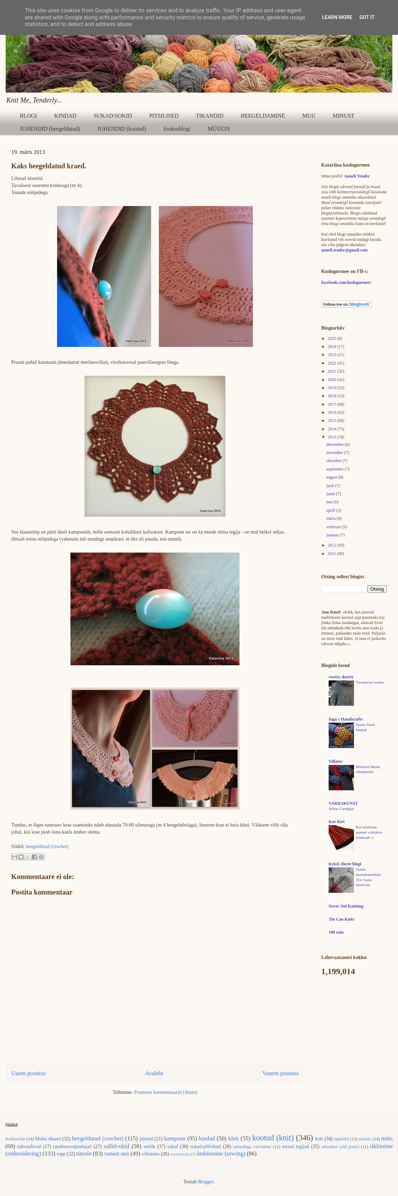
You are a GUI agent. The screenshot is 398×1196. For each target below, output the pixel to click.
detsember (335, 444)
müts (387, 1138)
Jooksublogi (176, 129)
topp (61, 1154)
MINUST (343, 116)
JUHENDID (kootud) (121, 129)
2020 (332, 379)
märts (331, 518)
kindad (207, 1138)
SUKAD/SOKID (113, 116)
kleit (233, 1138)
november (335, 452)
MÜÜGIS (219, 129)
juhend (146, 1138)
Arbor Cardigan (341, 808)
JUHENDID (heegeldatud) (50, 129)
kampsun (175, 1138)
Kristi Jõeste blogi (345, 863)
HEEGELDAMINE (263, 116)
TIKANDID (209, 116)
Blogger (205, 1181)
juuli (330, 485)
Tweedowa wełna (370, 682)
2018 (332, 395)
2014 (332, 428)
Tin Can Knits (341, 919)
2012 (332, 545)
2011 (332, 553)
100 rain (336, 932)
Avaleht (154, 1073)
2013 (332, 437)
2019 (332, 387)
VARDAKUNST (343, 803)
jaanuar (333, 534)
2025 (332, 338)
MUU (308, 116)
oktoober (334, 460)
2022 (332, 363)
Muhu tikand (48, 1138)
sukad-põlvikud (205, 1146)
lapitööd (341, 1138)
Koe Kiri (336, 821)
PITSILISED (164, 116)
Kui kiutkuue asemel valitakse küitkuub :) (369, 832)
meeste (365, 1138)
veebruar (334, 526)
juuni (331, 493)
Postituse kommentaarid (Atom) (166, 1092)
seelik (149, 1146)
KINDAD (65, 116)
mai (330, 501)
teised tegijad (295, 1146)
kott (319, 1138)
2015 (332, 420)
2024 (332, 346)
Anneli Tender (357, 176)
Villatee (335, 761)
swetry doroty (341, 676)
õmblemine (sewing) (221, 1153)
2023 (332, 354)
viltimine (151, 1154)
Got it (366, 17)
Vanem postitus (280, 1073)
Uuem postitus (28, 1073)
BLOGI (28, 116)
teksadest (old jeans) (340, 1146)
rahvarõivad (29, 1146)
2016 (332, 412)
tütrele (84, 1153)
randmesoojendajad (72, 1146)
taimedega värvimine (252, 1146)
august (332, 477)
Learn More (337, 17)
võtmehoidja (180, 1154)
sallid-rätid (116, 1146)
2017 (332, 404)
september (335, 469)
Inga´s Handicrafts (345, 719)
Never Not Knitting (346, 906)
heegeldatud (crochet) (47, 846)
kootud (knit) (273, 1137)
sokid (172, 1146)
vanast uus (116, 1153)
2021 (332, 371)
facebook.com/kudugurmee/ (346, 282)
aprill (331, 510)
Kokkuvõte (15, 1138)
